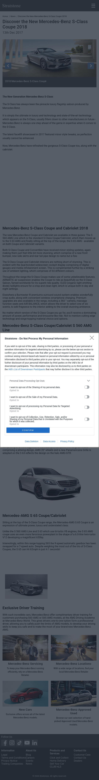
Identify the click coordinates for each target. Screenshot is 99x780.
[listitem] (49, 380)
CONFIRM (28, 430)
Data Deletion (31, 441)
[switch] (86, 387)
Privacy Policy (67, 441)
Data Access (49, 441)
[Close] (93, 339)
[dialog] (49, 390)
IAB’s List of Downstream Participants (26, 369)
